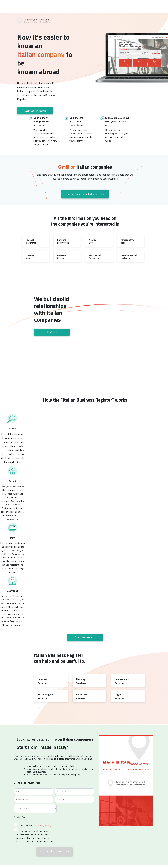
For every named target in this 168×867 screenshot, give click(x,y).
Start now (51, 332)
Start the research (85, 637)
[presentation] (77, 828)
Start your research (35, 111)
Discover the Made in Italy (54, 851)
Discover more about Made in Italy (85, 194)
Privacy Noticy (44, 825)
